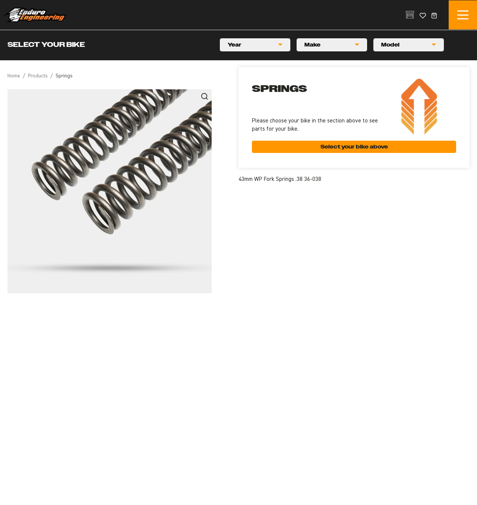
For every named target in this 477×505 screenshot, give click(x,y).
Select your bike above (354, 146)
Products (38, 76)
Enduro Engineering (34, 14)
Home (13, 76)
